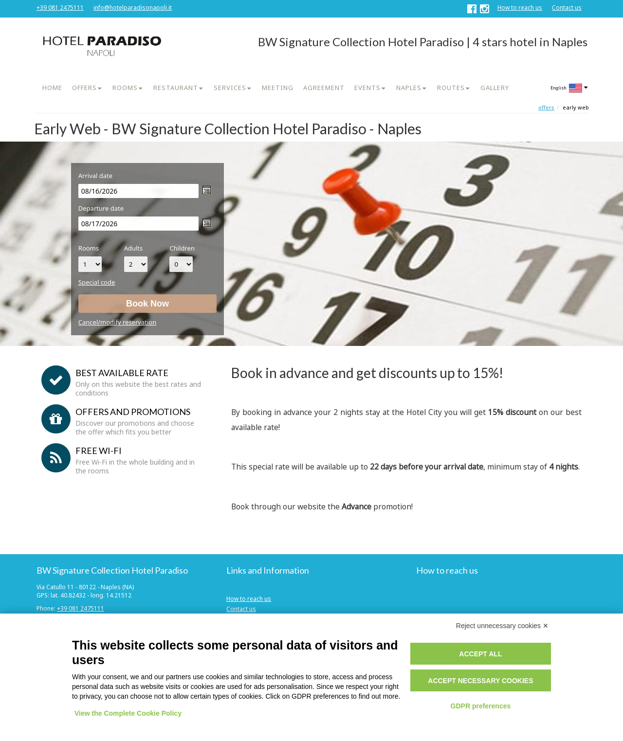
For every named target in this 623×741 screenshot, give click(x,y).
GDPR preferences (481, 706)
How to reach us (519, 7)
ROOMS (125, 87)
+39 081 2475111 (60, 7)
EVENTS (367, 87)
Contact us (567, 7)
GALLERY (494, 87)
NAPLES (408, 87)
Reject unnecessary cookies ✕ (502, 626)
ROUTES (451, 87)
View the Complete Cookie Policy (128, 713)
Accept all (480, 654)
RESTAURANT (175, 87)
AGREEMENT (324, 87)
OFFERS (84, 87)
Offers (546, 107)
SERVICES (230, 87)
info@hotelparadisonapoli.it (132, 7)
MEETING (277, 87)
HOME (52, 87)
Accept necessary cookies (480, 681)
